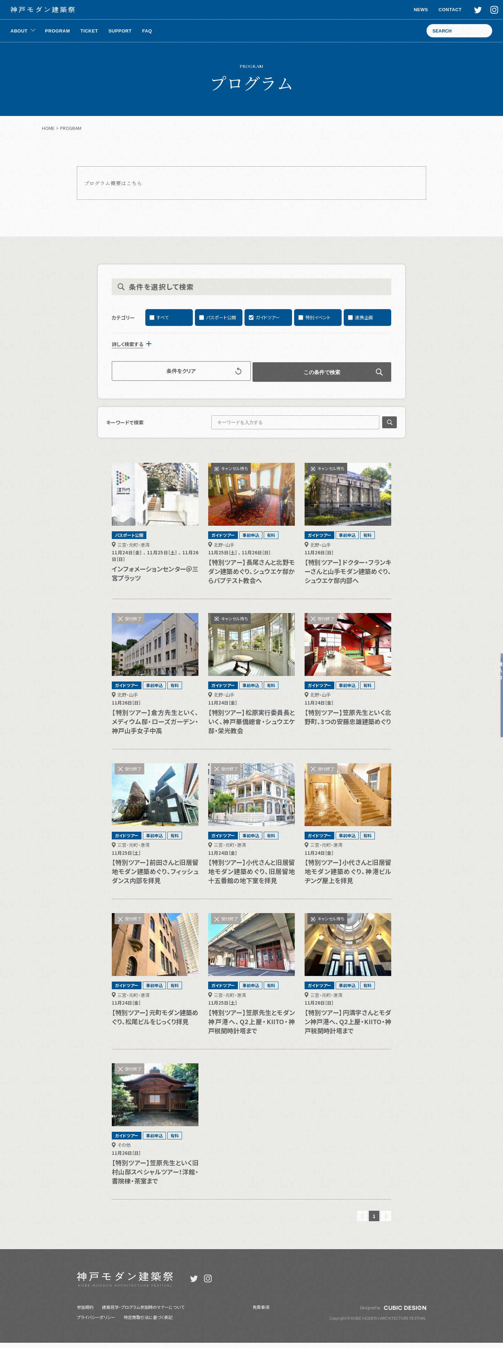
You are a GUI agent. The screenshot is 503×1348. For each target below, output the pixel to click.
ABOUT (19, 31)
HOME (48, 128)
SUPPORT (119, 31)
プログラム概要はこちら (113, 183)
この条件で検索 (311, 377)
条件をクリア (191, 377)
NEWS (414, 9)
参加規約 (85, 1312)
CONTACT (442, 9)
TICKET (89, 31)
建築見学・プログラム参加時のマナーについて (143, 1312)
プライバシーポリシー (96, 1322)
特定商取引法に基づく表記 (148, 1322)
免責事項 (261, 1312)
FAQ (147, 31)
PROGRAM (57, 31)
